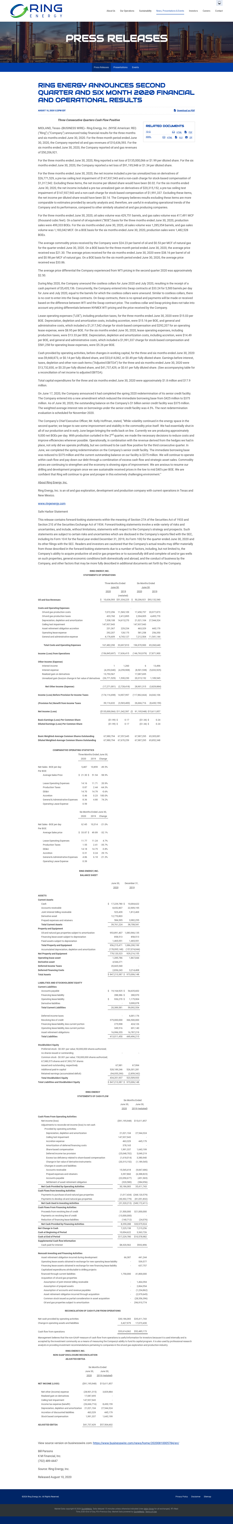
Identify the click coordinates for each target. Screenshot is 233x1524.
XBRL (148, 144)
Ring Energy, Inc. (35, 1504)
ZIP (188, 144)
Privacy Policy (182, 1504)
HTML (177, 139)
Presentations (120, 74)
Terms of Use (151, 1519)
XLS (179, 144)
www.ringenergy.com (52, 511)
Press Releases (101, 74)
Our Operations (127, 10)
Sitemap (207, 1504)
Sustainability (145, 10)
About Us (111, 10)
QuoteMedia (86, 1516)
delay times (149, 1516)
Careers (206, 10)
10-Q (148, 139)
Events (135, 74)
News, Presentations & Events (170, 10)
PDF (188, 139)
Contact (219, 10)
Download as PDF (184, 117)
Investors (193, 10)
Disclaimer (195, 1504)
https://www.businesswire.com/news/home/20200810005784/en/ (136, 1450)
